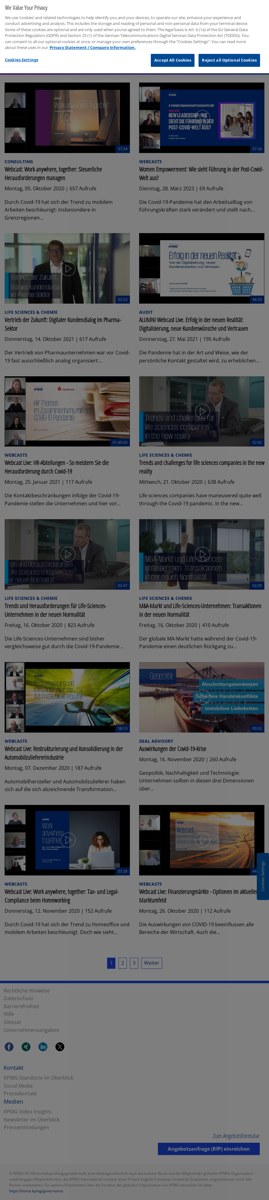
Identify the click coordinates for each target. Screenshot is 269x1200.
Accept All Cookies (172, 51)
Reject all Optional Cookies (229, 51)
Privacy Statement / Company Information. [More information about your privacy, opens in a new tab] (93, 39)
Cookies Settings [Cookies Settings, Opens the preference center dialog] (21, 51)
